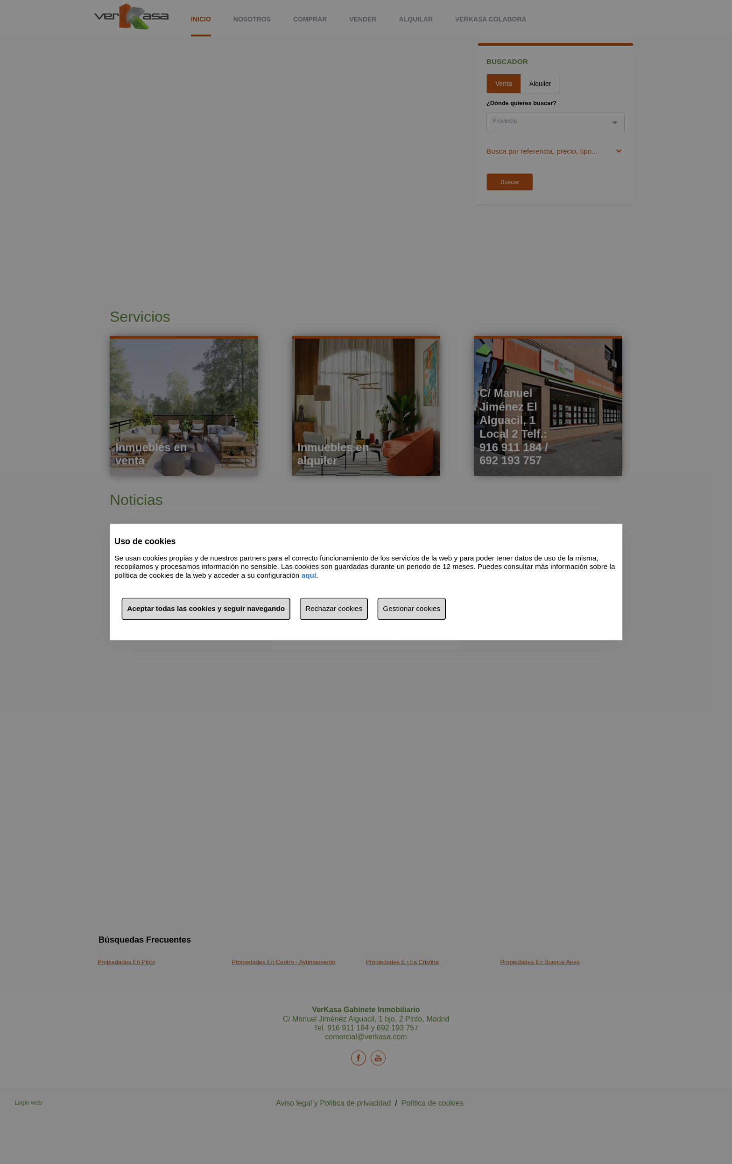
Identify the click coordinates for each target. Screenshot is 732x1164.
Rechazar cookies (333, 609)
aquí (309, 575)
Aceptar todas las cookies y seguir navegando (206, 609)
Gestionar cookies (411, 609)
